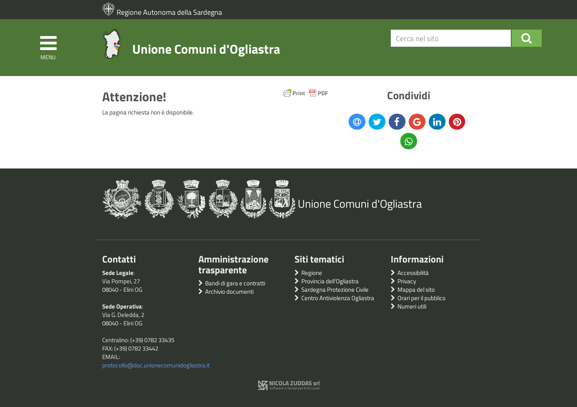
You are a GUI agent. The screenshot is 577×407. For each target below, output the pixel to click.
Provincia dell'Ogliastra (330, 281)
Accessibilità (413, 272)
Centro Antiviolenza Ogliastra (337, 298)
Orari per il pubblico (421, 298)
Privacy (406, 281)
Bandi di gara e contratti (235, 283)
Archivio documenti (229, 291)
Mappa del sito (416, 289)
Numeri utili (411, 306)
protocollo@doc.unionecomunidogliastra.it (156, 365)
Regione (311, 272)
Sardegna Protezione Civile (335, 289)
